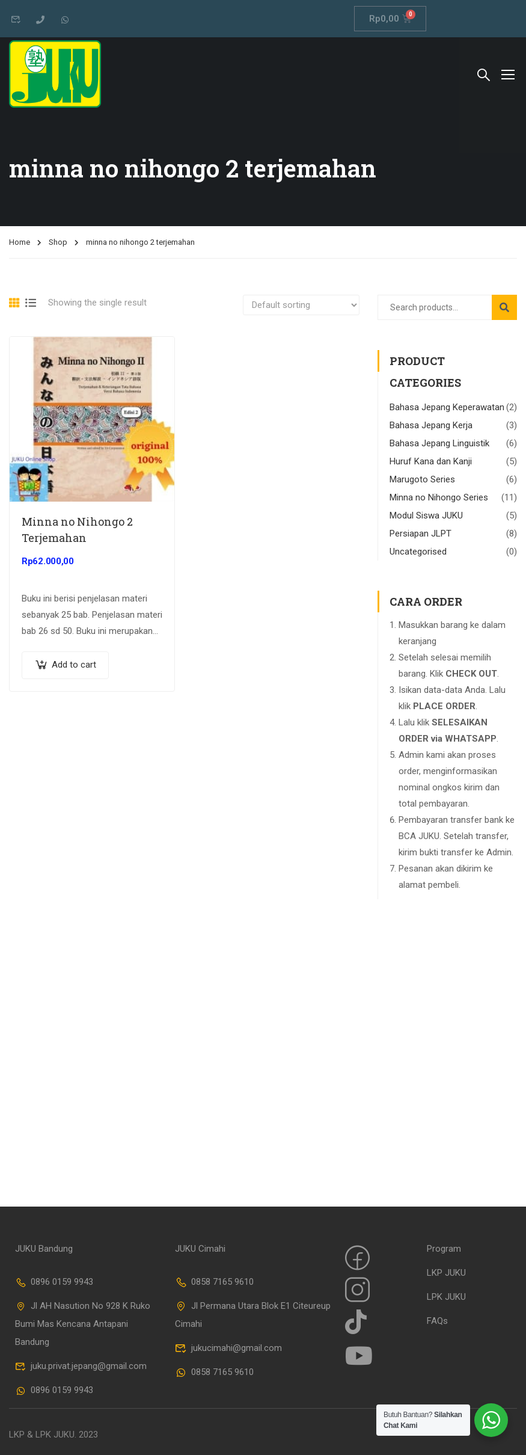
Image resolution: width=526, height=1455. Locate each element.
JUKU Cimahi (200, 1248)
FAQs (437, 1320)
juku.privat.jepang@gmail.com (81, 1366)
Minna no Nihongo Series (439, 497)
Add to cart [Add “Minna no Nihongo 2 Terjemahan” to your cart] (74, 664)
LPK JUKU (446, 1296)
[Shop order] (301, 305)
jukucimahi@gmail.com (228, 1348)
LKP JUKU (446, 1272)
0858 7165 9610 (214, 1281)
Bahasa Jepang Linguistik (439, 443)
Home (19, 242)
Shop (58, 242)
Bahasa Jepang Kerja (431, 425)
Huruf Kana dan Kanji (431, 461)
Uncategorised (418, 551)
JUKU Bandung (44, 1248)
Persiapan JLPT (420, 533)
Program (444, 1248)
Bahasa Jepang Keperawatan (447, 407)
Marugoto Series (422, 479)
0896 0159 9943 (54, 1281)
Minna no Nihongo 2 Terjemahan (77, 529)
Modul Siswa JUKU (426, 515)
